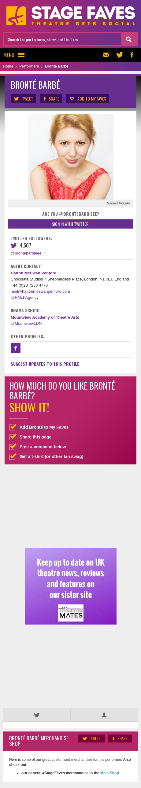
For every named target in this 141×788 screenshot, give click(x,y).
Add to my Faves (87, 98)
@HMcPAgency (25, 297)
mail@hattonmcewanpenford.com (40, 291)
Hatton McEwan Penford (34, 273)
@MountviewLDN (26, 323)
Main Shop (109, 773)
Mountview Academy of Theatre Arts (45, 317)
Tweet (23, 98)
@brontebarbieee (26, 253)
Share (51, 98)
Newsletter (105, 54)
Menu (15, 55)
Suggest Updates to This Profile (45, 364)
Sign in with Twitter (70, 224)
